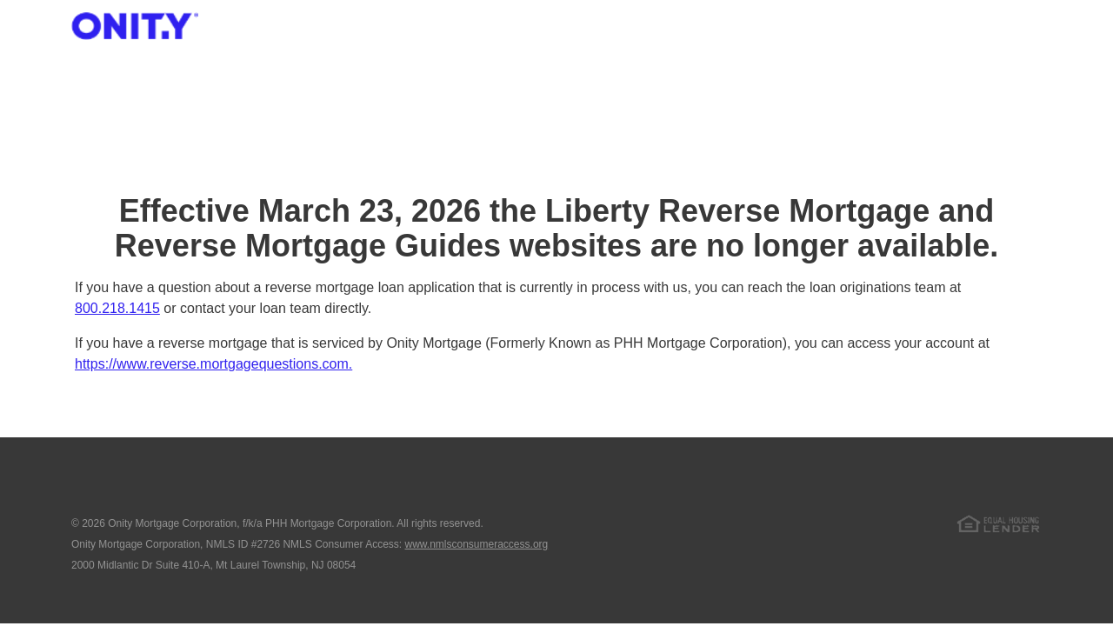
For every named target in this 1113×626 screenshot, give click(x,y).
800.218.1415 (117, 308)
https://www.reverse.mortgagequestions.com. (213, 363)
